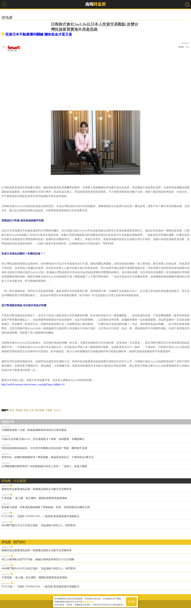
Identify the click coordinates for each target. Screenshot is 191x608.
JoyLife (57, 410)
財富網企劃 (14, 49)
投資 (26, 410)
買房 (12, 410)
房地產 (18, 410)
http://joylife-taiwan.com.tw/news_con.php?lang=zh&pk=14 (32, 384)
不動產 (48, 410)
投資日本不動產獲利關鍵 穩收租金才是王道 (36, 34)
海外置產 (39, 410)
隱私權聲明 (88, 601)
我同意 (131, 601)
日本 (31, 410)
